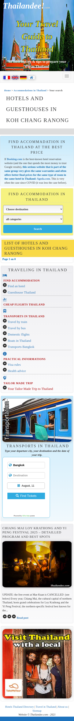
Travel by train (17, 322)
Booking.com (14, 159)
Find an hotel (16, 286)
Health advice (17, 371)
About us (63, 706)
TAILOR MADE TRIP (18, 383)
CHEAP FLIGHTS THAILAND (24, 304)
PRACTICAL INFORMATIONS (24, 359)
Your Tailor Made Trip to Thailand (30, 389)
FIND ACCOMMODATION (21, 280)
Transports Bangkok (21, 347)
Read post (22, 617)
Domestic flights (19, 334)
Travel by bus (17, 328)
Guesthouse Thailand (21, 292)
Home (7, 90)
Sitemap (36, 710)
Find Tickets (26, 495)
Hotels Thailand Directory (19, 706)
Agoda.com (43, 178)
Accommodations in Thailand (29, 90)
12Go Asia (25, 516)
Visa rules (14, 364)
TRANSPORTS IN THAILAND (23, 316)
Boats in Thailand (19, 341)
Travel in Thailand (46, 706)
